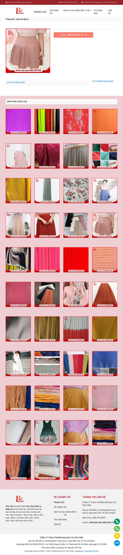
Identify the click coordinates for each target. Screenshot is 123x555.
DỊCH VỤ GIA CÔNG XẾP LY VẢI (76, 10)
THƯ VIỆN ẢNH (98, 11)
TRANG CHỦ (39, 12)
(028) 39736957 (99, 518)
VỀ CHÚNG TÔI (54, 11)
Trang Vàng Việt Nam (91, 551)
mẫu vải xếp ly (22, 19)
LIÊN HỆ (110, 11)
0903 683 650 (73, 35)
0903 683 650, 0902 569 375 (102, 522)
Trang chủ (10, 19)
